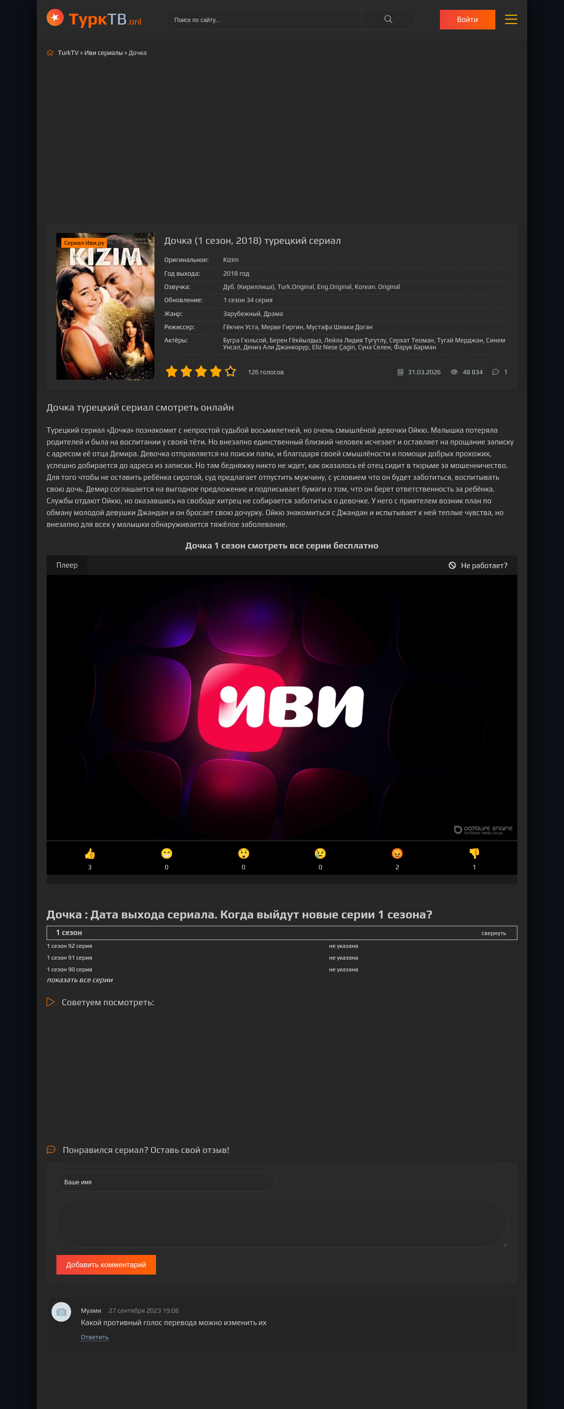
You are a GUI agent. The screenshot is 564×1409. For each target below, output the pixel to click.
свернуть (494, 933)
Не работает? (478, 565)
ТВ (105, 18)
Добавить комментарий (106, 1264)
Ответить (94, 1337)
